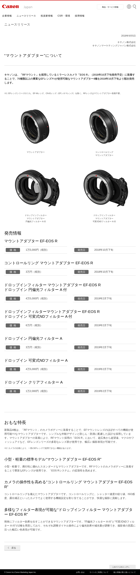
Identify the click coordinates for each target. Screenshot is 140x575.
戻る (13, 548)
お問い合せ (80, 572)
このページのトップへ (120, 567)
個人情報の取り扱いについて (124, 572)
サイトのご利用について (99, 572)
